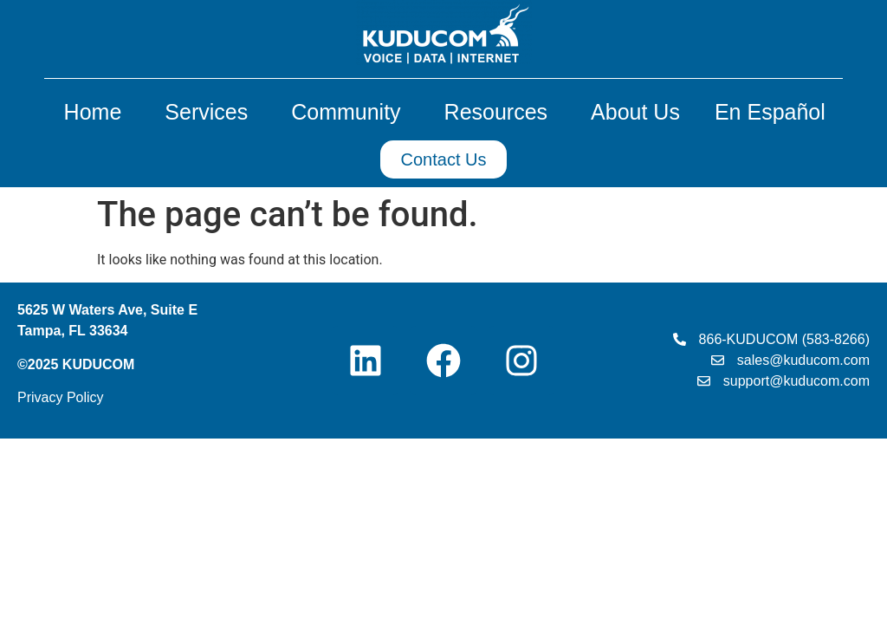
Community (350, 112)
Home (97, 112)
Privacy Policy (60, 397)
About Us (635, 112)
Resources (500, 112)
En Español (770, 112)
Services (210, 112)
